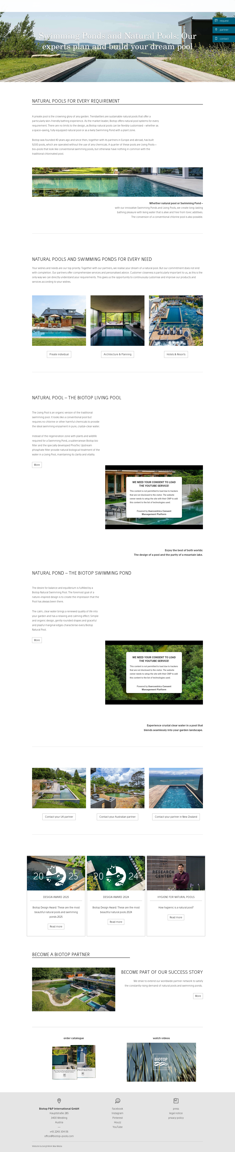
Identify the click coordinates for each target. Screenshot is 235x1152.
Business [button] (151, 7)
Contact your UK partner (59, 816)
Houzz (117, 1122)
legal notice (176, 1113)
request (222, 20)
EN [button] (196, 7)
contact (222, 38)
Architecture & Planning (117, 354)
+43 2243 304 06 (59, 1131)
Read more (56, 926)
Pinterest (117, 1117)
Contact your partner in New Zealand (176, 816)
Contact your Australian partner (117, 816)
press (176, 1108)
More (37, 464)
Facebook (117, 1108)
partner (221, 29)
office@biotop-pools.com (59, 1136)
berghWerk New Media (52, 1146)
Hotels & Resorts (176, 354)
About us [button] (134, 7)
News (183, 7)
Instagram (117, 1113)
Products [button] (115, 7)
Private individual (59, 354)
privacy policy (176, 1117)
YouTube (118, 1126)
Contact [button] (169, 7)
